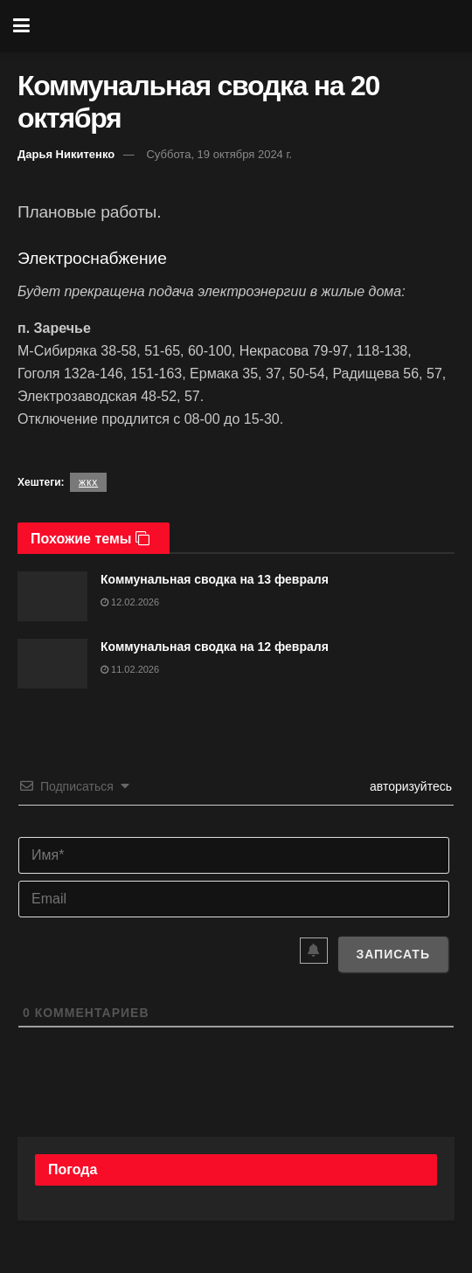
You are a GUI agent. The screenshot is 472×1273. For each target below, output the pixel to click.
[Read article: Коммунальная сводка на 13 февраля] (52, 596)
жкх (88, 482)
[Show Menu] (21, 26)
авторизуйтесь (409, 786)
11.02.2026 (130, 669)
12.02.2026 (130, 602)
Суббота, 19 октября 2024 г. (219, 154)
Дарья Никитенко (66, 154)
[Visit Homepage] (249, 26)
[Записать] (393, 954)
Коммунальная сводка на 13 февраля (215, 579)
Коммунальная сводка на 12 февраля (215, 647)
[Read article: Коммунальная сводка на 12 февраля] (52, 663)
